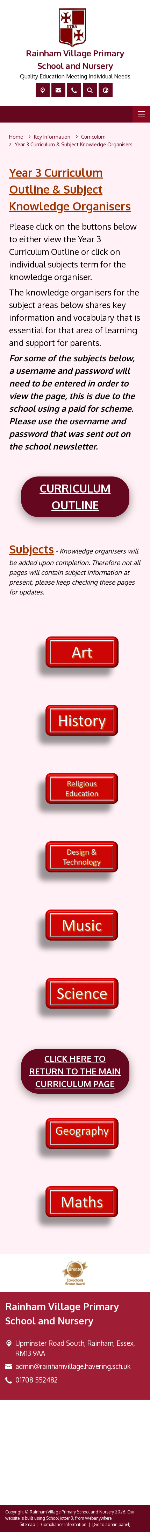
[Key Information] (52, 137)
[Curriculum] (93, 137)
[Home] (16, 137)
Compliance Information (63, 1524)
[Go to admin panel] (111, 1524)
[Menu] (141, 114)
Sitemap (27, 1524)
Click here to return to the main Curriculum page (75, 1071)
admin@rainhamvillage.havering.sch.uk (72, 1366)
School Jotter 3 (59, 1518)
